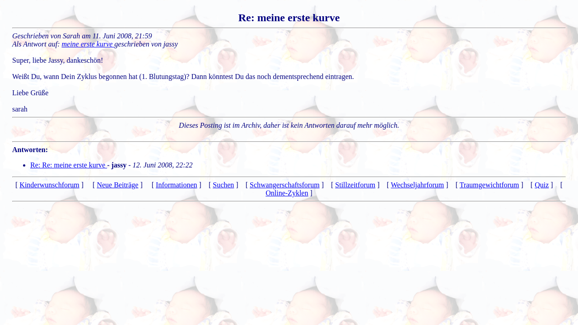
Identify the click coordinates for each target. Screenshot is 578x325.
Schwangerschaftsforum (285, 185)
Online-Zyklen (287, 193)
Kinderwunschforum (49, 185)
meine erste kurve (88, 44)
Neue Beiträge (117, 185)
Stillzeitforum (355, 185)
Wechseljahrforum (417, 185)
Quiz (542, 185)
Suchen (223, 185)
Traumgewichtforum (489, 185)
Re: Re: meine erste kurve (68, 165)
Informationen (176, 185)
